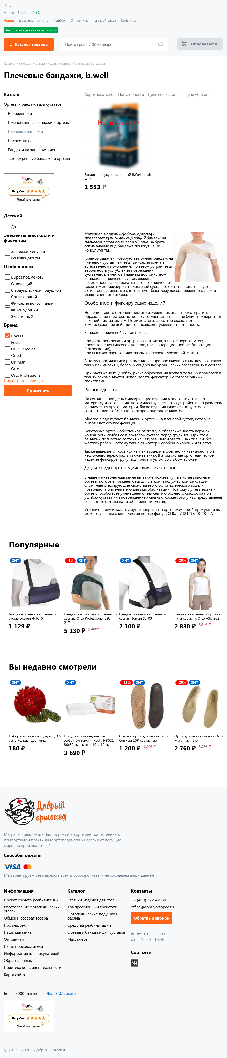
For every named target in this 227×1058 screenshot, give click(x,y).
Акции (9, 20)
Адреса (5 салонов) (22, 12)
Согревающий (24, 296)
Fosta (15, 342)
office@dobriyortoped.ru (152, 906)
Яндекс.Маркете (61, 993)
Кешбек (59, 20)
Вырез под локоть (27, 277)
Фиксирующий (24, 309)
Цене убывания (199, 94)
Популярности (131, 94)
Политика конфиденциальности (32, 967)
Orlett (16, 355)
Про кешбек (15, 925)
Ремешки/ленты (25, 257)
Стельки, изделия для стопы (92, 899)
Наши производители (23, 946)
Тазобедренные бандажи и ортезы (39, 158)
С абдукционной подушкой (36, 290)
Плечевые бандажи (25, 131)
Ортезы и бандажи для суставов (33, 104)
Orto (15, 368)
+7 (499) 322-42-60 (148, 899)
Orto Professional (26, 375)
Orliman (18, 362)
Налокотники (20, 140)
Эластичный (22, 316)
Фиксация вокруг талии (32, 303)
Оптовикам (80, 20)
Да (13, 226)
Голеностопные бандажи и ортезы (39, 122)
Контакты (128, 20)
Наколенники (20, 113)
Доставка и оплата (33, 20)
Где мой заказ (105, 20)
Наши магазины (18, 932)
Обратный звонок (151, 918)
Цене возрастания (164, 94)
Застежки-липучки (28, 251)
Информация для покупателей (31, 953)
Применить (38, 390)
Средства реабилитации (89, 925)
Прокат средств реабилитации (31, 899)
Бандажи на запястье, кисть (32, 149)
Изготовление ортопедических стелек (31, 908)
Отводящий (21, 283)
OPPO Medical (23, 348)
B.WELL (17, 335)
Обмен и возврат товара (26, 918)
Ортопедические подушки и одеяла (92, 916)
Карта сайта (14, 974)
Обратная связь (18, 960)
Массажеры (77, 939)
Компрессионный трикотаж (92, 906)
